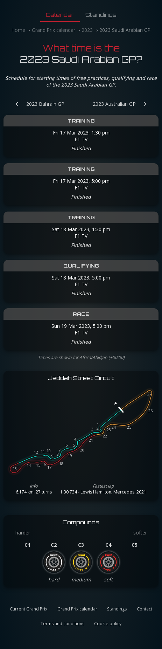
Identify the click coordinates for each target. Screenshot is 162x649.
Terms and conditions (62, 624)
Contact (144, 609)
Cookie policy (107, 624)
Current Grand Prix (28, 609)
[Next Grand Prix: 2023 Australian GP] (123, 104)
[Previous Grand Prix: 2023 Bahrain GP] (36, 104)
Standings (101, 14)
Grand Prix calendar (53, 30)
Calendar (60, 14)
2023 (87, 30)
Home (18, 30)
